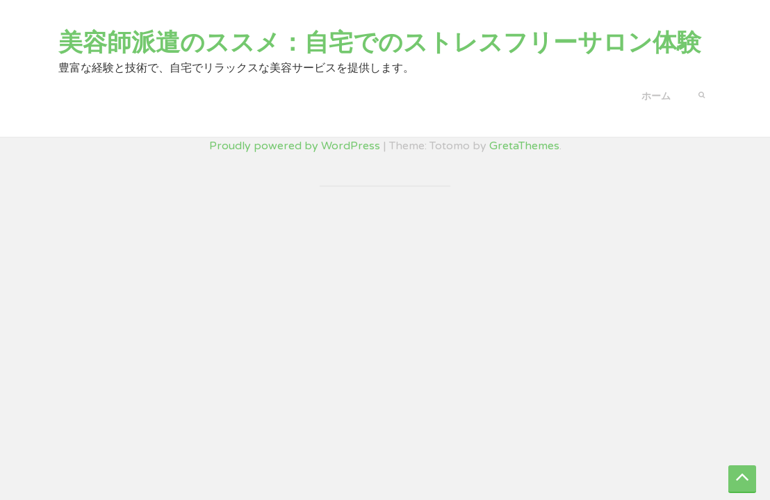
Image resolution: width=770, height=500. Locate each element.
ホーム (656, 96)
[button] (701, 94)
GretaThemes (524, 146)
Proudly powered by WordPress (294, 146)
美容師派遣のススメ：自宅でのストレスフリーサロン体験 (379, 43)
